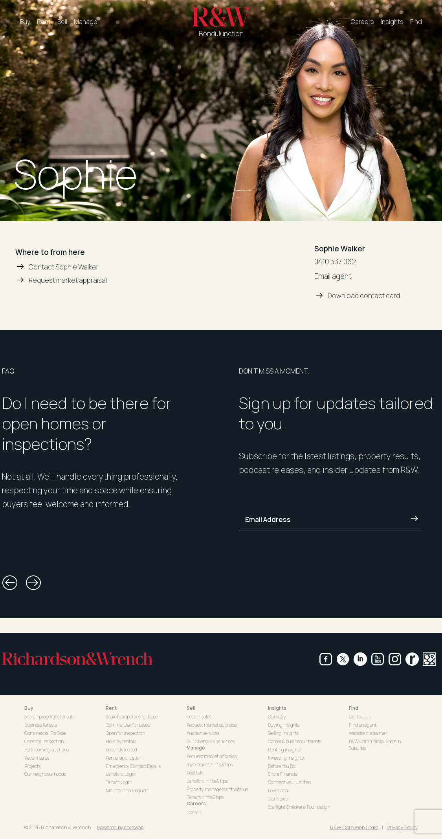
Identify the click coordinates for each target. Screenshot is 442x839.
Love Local (278, 790)
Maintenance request (127, 790)
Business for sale (40, 725)
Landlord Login (121, 774)
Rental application (124, 758)
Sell (62, 21)
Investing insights (286, 758)
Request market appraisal (212, 725)
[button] (10, 583)
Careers (362, 21)
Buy (25, 21)
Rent (44, 21)
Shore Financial (283, 774)
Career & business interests (294, 741)
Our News (278, 798)
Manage (85, 21)
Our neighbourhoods (45, 774)
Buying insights (283, 725)
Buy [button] (28, 708)
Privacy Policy (402, 827)
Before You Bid (282, 766)
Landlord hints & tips (207, 781)
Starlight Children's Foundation (299, 807)
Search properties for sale (49, 716)
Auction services (203, 733)
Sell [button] (191, 708)
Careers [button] (196, 803)
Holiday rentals (121, 741)
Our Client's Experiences (211, 741)
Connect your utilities (289, 782)
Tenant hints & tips (205, 797)
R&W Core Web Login (354, 827)
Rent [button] (111, 708)
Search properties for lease (132, 716)
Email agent (333, 276)
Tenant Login (119, 782)
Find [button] (353, 708)
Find (416, 21)
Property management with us (217, 789)
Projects (32, 766)
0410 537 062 (335, 261)
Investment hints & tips (210, 764)
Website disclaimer (368, 733)
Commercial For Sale (45, 733)
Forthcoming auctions (46, 749)
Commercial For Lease (128, 725)
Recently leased (121, 749)
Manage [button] (196, 747)
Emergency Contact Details (133, 766)
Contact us (359, 716)
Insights (392, 21)
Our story (277, 716)
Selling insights (283, 733)
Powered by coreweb (120, 827)
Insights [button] (277, 708)
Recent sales (36, 758)
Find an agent (362, 725)
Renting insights (284, 749)
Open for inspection (44, 741)
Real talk (195, 772)
